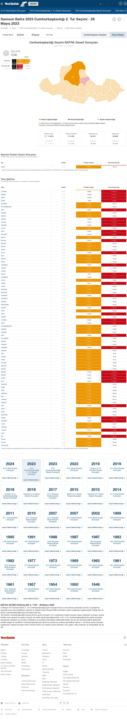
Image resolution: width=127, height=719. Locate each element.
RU (113, 4)
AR (107, 4)
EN (103, 4)
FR (110, 4)
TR (100, 4)
